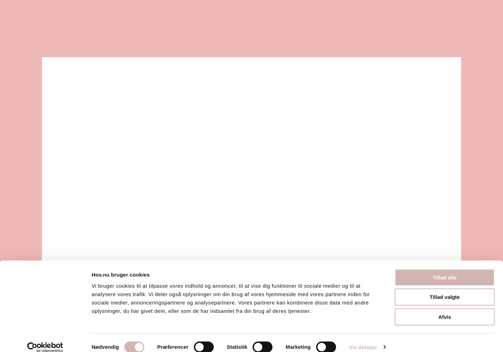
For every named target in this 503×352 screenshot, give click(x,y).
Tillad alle (445, 268)
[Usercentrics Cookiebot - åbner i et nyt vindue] (45, 338)
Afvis (444, 308)
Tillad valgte (445, 288)
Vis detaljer (363, 338)
